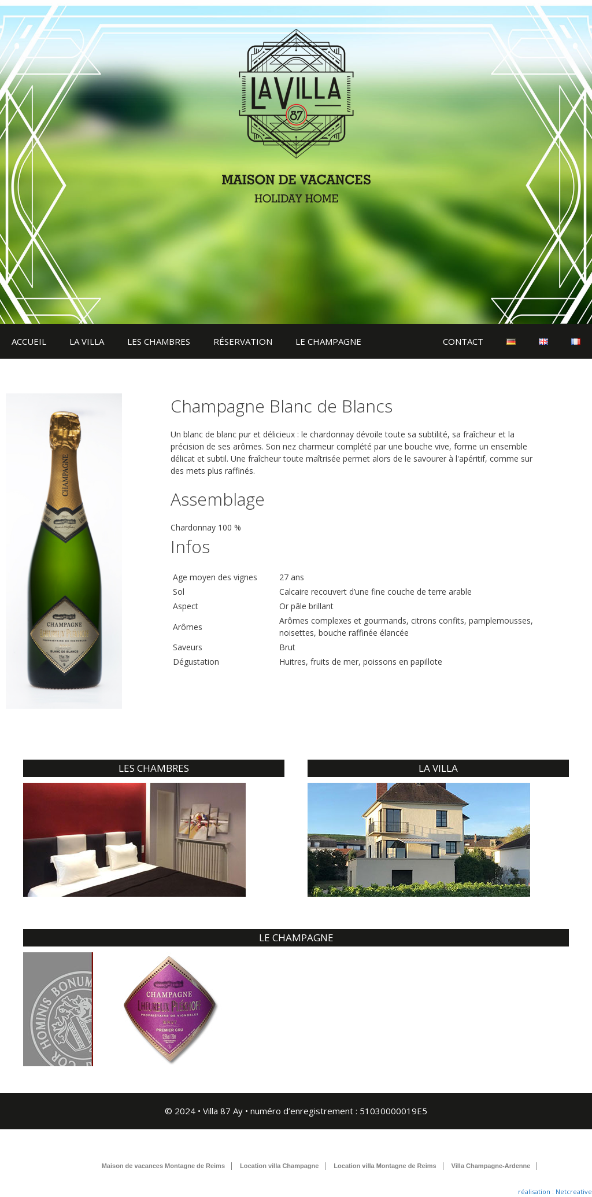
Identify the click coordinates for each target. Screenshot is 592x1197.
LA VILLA (86, 341)
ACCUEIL (29, 341)
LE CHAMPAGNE (328, 341)
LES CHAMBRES (158, 341)
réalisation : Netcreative (555, 1191)
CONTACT (463, 341)
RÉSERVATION (242, 341)
